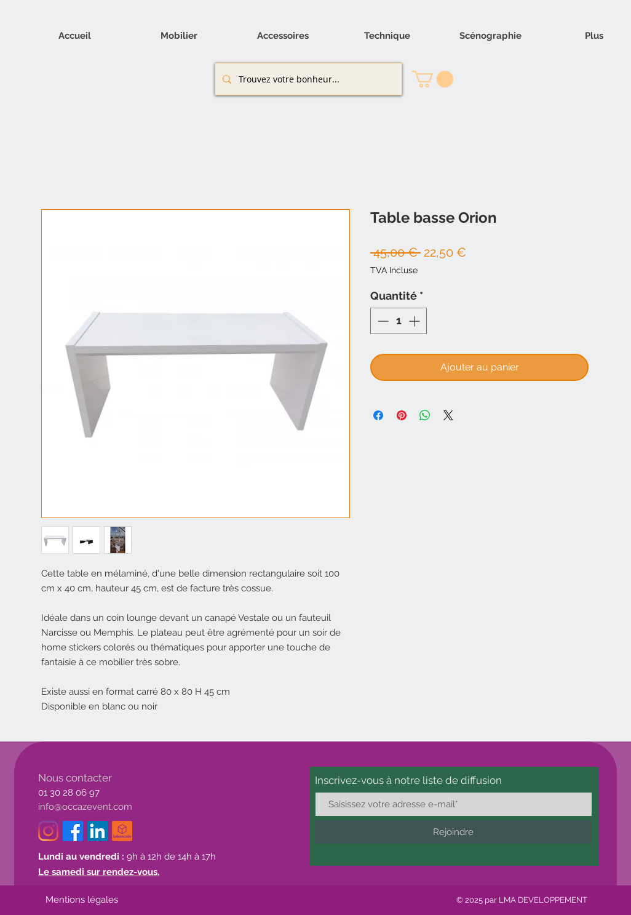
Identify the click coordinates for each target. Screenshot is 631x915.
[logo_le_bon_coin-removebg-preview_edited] (122, 831)
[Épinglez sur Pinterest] (401, 415)
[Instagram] (48, 831)
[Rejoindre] (453, 832)
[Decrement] (381, 321)
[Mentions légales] (81, 900)
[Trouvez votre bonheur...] (307, 79)
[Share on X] (448, 415)
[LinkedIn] (97, 831)
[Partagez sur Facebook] (378, 415)
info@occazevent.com (85, 806)
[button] (432, 79)
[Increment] (415, 321)
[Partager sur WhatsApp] (425, 415)
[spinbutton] (398, 321)
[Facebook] (73, 831)
